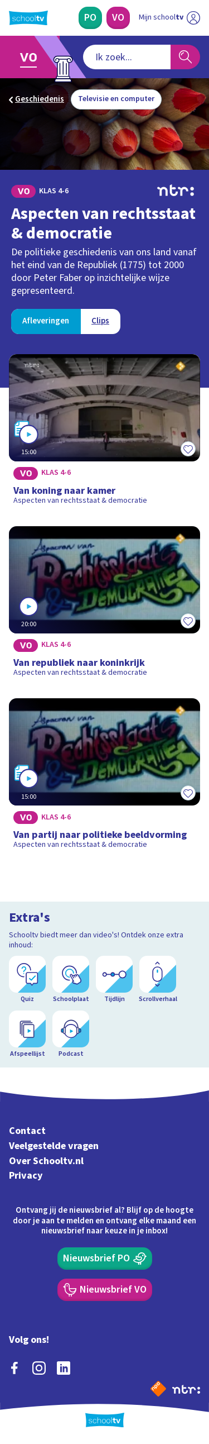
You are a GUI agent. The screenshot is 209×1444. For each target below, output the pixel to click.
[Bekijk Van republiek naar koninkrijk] (104, 605)
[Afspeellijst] (27, 1035)
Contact (27, 1131)
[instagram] (39, 1368)
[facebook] (14, 1368)
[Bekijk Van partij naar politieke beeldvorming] (104, 777)
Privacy (26, 1176)
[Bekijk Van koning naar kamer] (104, 433)
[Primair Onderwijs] (90, 18)
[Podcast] (70, 1035)
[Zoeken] (185, 57)
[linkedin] (63, 1368)
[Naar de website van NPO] (158, 1388)
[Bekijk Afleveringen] (45, 321)
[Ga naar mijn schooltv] (169, 18)
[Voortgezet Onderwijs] (118, 18)
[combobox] (127, 57)
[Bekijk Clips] (100, 321)
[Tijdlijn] (114, 980)
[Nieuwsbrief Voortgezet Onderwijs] (104, 1290)
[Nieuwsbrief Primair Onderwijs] (104, 1258)
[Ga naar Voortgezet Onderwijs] (31, 57)
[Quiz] (27, 980)
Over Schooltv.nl (46, 1161)
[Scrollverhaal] (157, 980)
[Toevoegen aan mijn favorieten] (188, 449)
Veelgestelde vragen (54, 1146)
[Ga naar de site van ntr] (186, 1389)
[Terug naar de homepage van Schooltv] (28, 18)
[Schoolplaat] (70, 980)
